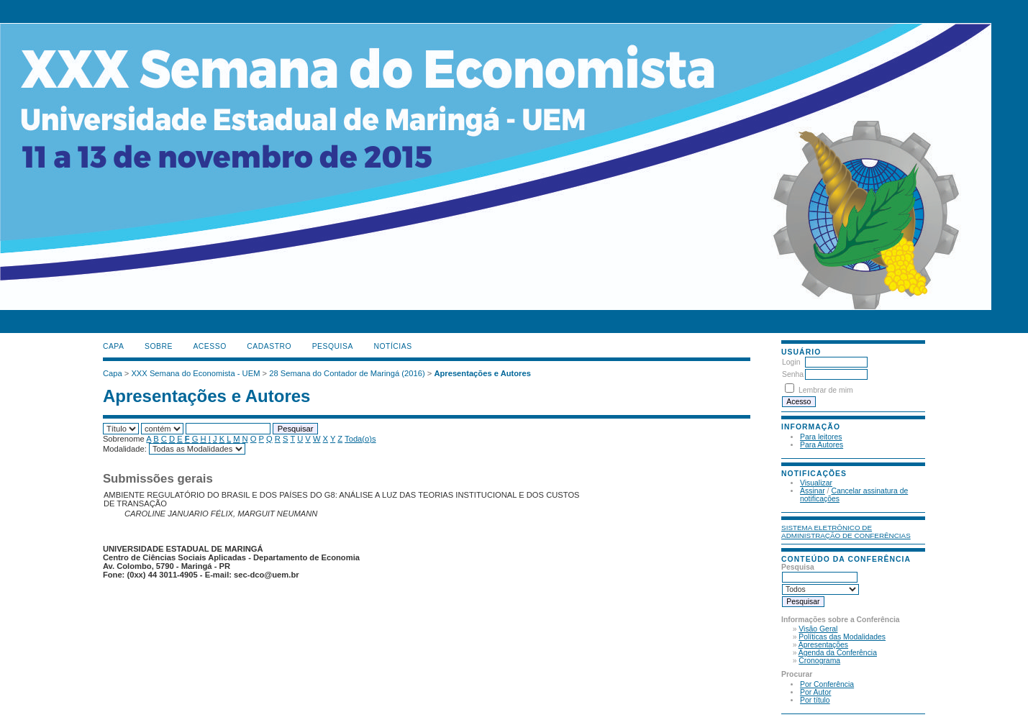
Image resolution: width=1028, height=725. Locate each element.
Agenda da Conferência (838, 653)
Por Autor (815, 692)
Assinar (812, 491)
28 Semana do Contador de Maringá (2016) (346, 373)
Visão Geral (818, 629)
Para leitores (821, 437)
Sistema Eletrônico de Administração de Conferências (846, 531)
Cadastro (269, 346)
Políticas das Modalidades (842, 637)
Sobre (159, 346)
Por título (815, 700)
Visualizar (816, 483)
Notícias (392, 346)
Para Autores (821, 445)
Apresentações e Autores (482, 373)
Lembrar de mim (826, 390)
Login (791, 362)
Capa (113, 346)
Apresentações (823, 645)
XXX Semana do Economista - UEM (195, 373)
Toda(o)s (360, 438)
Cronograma (819, 661)
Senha (793, 374)
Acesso (209, 346)
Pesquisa (332, 346)
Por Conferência (827, 684)
